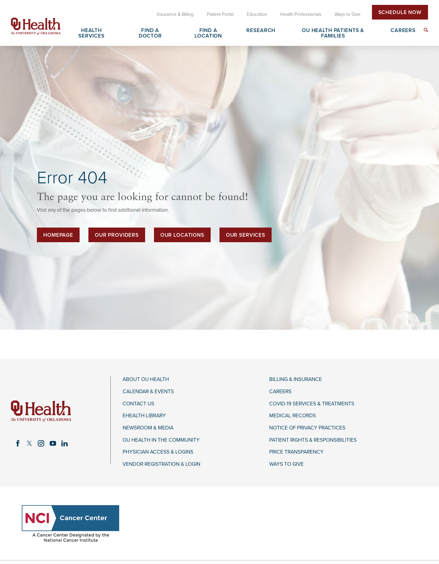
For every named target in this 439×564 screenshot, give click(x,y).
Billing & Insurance (295, 379)
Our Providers (117, 235)
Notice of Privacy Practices (307, 428)
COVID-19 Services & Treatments (311, 404)
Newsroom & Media (148, 428)
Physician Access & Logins (158, 452)
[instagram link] (41, 443)
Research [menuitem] (260, 31)
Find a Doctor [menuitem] (150, 33)
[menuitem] (426, 30)
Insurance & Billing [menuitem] (175, 14)
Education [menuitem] (257, 14)
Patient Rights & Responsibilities (313, 440)
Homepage (58, 235)
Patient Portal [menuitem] (220, 14)
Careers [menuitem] (403, 31)
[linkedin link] (64, 443)
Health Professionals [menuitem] (300, 14)
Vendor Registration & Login (161, 464)
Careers (280, 392)
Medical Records (292, 416)
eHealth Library (144, 416)
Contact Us (138, 404)
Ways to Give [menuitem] (348, 14)
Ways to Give (286, 464)
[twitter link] (29, 443)
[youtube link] (53, 443)
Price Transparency (296, 452)
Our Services (245, 235)
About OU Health (146, 379)
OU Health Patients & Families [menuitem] (333, 33)
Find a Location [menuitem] (208, 33)
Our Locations (182, 235)
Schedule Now (400, 12)
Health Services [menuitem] (91, 33)
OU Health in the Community (161, 440)
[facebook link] (18, 443)
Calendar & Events (148, 392)
